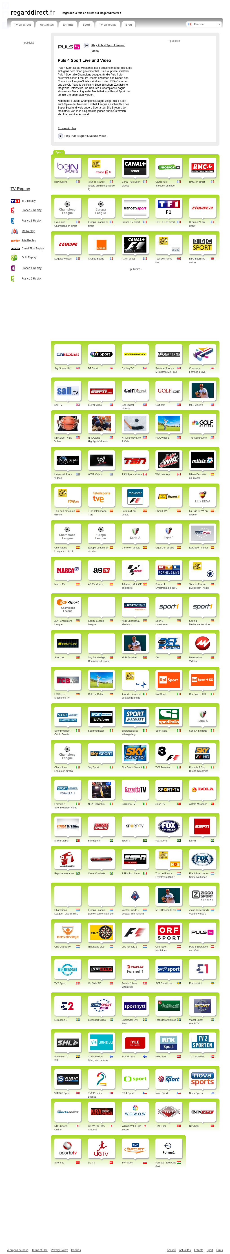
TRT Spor (160, 1126)
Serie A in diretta (198, 730)
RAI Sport (160, 694)
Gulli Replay (29, 257)
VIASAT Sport (61, 1093)
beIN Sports (60, 181)
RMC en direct (197, 181)
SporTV (126, 840)
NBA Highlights (96, 804)
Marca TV (59, 584)
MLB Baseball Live (165, 910)
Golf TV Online (96, 694)
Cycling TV (128, 368)
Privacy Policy (59, 1250)
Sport (86, 24)
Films (219, 1250)
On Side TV (94, 983)
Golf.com (160, 405)
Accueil (171, 1250)
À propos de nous (17, 1250)
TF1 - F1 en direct (165, 222)
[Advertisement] (63, 4)
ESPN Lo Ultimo (130, 873)
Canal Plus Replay (33, 248)
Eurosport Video (97, 1020)
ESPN (192, 840)
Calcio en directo (131, 547)
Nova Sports (196, 1093)
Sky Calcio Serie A (132, 767)
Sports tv (59, 1162)
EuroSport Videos (198, 547)
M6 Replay (28, 231)
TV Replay (20, 188)
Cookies (76, 1250)
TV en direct (22, 24)
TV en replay (107, 24)
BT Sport (93, 368)
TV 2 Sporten (196, 1056)
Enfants (68, 24)
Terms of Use (40, 1250)
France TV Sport (131, 222)
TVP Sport (127, 1162)
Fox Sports (161, 840)
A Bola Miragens (198, 804)
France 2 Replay (32, 210)
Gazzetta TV (128, 804)
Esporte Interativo (64, 873)
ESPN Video (95, 405)
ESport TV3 (161, 511)
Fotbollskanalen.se (165, 1020)
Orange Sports (96, 258)
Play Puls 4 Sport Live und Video (85, 136)
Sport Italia (161, 730)
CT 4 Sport (128, 1093)
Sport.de (59, 657)
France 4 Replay (32, 268)
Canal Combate (96, 873)
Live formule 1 (129, 946)
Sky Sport (93, 767)
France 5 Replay (32, 278)
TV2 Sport (60, 983)
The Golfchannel (198, 437)
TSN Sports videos (132, 474)
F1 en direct (128, 258)
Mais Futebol (61, 840)
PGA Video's (162, 437)
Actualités (47, 24)
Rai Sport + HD (197, 694)
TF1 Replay (28, 200)
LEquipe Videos (63, 258)
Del (157, 657)
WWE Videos (95, 474)
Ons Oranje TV (62, 946)
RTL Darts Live (96, 946)
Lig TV (91, 1162)
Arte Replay (29, 240)
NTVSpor (194, 1126)
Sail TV (58, 405)
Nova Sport (161, 1093)
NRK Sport (161, 1056)
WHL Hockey (162, 474)
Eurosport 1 (195, 983)
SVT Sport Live (163, 983)
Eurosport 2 (60, 1020)
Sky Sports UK (62, 368)
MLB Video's (196, 405)
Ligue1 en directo (164, 547)
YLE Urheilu (128, 1056)
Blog (129, 24)
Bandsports (94, 840)
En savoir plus (67, 128)
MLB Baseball (129, 657)
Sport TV (160, 804)
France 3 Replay (32, 220)
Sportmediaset (96, 730)
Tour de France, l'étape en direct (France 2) (101, 185)
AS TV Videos (95, 584)
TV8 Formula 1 (163, 767)
